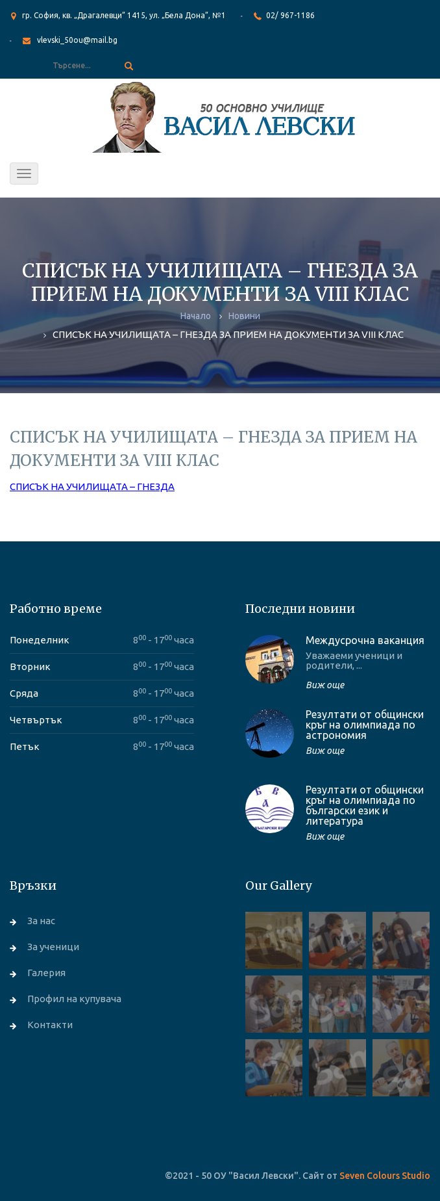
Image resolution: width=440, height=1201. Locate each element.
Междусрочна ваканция (365, 640)
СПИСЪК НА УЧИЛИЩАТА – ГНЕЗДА (92, 486)
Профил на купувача (74, 998)
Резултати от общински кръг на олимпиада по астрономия (365, 724)
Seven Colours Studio (384, 1175)
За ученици (53, 946)
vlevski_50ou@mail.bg (77, 40)
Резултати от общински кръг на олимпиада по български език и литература (365, 805)
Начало (195, 316)
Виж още (325, 685)
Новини (244, 316)
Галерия (46, 972)
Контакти (50, 1024)
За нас (41, 920)
